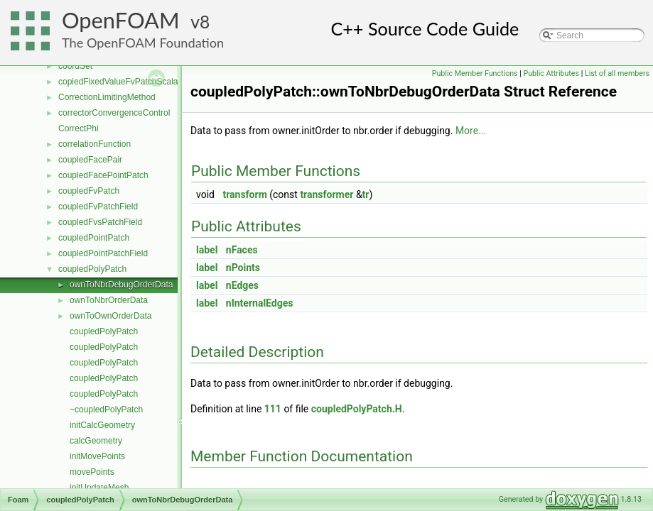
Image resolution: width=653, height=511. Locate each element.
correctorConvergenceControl (114, 113)
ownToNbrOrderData (109, 300)
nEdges (242, 285)
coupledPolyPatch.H (356, 408)
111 (272, 408)
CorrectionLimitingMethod (107, 97)
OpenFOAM (121, 20)
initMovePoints (97, 456)
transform (244, 194)
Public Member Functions (475, 73)
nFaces (242, 250)
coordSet (75, 66)
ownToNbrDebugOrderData (121, 285)
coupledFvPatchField (98, 206)
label (206, 250)
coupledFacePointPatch (103, 175)
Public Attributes (551, 73)
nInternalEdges (259, 303)
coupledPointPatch (93, 238)
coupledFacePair (90, 160)
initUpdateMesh (99, 488)
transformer (326, 194)
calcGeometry (96, 441)
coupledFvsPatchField (100, 222)
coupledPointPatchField (103, 253)
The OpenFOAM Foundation (143, 42)
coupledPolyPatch (92, 269)
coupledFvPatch (88, 191)
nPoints (243, 267)
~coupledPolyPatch (106, 409)
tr (365, 194)
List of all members (617, 73)
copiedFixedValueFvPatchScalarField (129, 82)
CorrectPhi (78, 128)
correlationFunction (94, 144)
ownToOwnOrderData (110, 316)
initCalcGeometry (102, 425)
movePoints (92, 472)
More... (470, 130)
